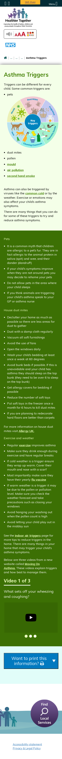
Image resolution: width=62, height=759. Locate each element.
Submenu (5, 3)
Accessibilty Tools (20, 34)
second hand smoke (21, 176)
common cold (34, 193)
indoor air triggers (28, 535)
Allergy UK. (26, 431)
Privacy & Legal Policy (27, 748)
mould (11, 164)
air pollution (15, 170)
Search (9, 3)
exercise (25, 445)
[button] (25, 636)
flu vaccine (38, 479)
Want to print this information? (29, 661)
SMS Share (30, 2)
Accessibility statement (27, 744)
